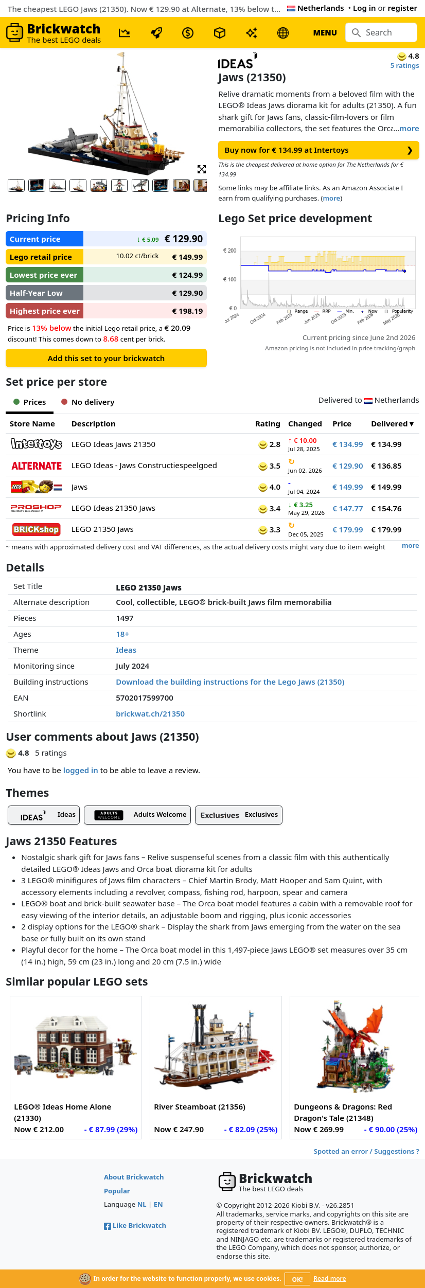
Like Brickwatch (135, 1225)
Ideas (126, 650)
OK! (297, 1279)
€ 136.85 (386, 465)
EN (158, 1204)
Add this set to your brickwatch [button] (106, 358)
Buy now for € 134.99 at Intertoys (319, 150)
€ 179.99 (347, 529)
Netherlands (315, 8)
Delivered (389, 423)
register (402, 8)
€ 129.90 (347, 465)
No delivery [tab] (87, 402)
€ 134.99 (347, 444)
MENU (325, 32)
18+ (122, 634)
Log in (364, 8)
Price (341, 423)
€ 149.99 (347, 486)
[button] (202, 168)
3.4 (269, 508)
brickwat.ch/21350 (150, 713)
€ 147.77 (347, 508)
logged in (80, 770)
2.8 (269, 444)
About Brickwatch (134, 1177)
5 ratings (405, 65)
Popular (117, 1190)
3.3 (269, 529)
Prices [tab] (29, 402)
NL (142, 1204)
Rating (267, 423)
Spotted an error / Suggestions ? (366, 1151)
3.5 (269, 465)
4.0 (269, 486)
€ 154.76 (386, 508)
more (409, 128)
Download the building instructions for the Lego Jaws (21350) (230, 681)
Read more (329, 1278)
